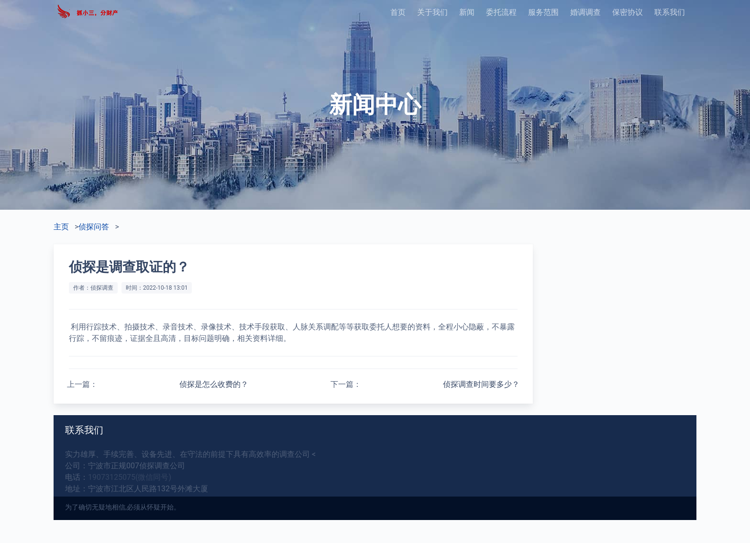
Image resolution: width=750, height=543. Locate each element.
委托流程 (501, 12)
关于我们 (432, 12)
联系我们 (669, 12)
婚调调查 (585, 12)
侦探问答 (93, 226)
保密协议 (627, 12)
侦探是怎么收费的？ (213, 384)
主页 (61, 226)
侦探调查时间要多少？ (481, 384)
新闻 (466, 12)
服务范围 (543, 12)
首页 (398, 12)
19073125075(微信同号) (129, 477)
